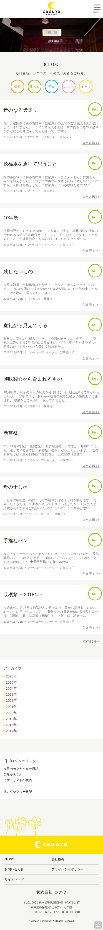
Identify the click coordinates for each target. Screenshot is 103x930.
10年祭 (10, 217)
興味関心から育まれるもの (32, 379)
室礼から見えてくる (25, 325)
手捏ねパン (15, 540)
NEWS (9, 859)
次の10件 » (91, 641)
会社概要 (58, 859)
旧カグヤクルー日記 (17, 791)
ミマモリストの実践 (17, 780)
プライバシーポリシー (67, 869)
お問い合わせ (14, 869)
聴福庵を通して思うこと (30, 163)
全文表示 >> (91, 143)
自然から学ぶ (13, 774)
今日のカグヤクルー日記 (20, 769)
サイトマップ (14, 879)
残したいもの (18, 271)
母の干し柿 (15, 486)
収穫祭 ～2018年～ (23, 594)
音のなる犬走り (20, 110)
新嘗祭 (10, 433)
